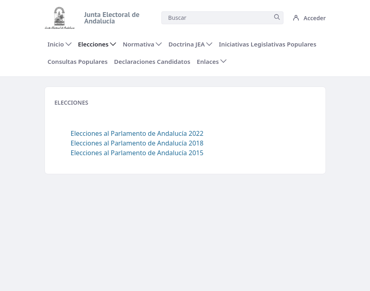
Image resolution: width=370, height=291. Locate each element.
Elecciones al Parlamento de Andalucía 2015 (137, 152)
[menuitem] (59, 44)
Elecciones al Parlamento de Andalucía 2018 (137, 143)
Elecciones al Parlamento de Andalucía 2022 (137, 133)
